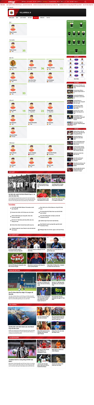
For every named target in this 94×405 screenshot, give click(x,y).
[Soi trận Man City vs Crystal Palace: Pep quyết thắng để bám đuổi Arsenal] (76, 118)
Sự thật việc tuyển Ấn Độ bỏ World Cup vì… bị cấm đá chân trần (21, 4)
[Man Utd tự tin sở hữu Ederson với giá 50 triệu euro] (52, 208)
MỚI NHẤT (24, 1)
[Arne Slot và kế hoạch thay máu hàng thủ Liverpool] (76, 159)
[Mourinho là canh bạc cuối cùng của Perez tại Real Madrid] (36, 260)
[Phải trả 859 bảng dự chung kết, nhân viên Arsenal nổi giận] (24, 216)
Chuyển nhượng (52, 1)
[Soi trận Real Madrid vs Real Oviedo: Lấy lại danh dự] (76, 97)
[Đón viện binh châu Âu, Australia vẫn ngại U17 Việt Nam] (58, 294)
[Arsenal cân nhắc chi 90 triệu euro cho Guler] (24, 212)
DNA (68, 1)
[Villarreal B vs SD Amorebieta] (76, 71)
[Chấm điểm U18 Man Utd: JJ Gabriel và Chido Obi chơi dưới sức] (55, 260)
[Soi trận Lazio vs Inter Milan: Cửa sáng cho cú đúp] (76, 112)
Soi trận (72, 1)
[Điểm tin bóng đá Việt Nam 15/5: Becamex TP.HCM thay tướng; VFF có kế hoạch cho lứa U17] (44, 294)
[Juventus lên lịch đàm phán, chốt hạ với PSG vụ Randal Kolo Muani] (44, 361)
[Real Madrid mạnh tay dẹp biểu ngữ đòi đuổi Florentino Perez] (52, 225)
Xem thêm (76, 79)
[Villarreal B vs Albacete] (76, 67)
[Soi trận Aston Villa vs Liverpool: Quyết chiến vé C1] (76, 92)
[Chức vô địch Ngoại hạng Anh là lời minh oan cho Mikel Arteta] (76, 143)
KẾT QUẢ (34, 1)
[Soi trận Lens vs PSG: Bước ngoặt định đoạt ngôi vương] (76, 107)
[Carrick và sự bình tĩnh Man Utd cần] (76, 154)
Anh (58, 1)
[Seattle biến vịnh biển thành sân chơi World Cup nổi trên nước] (22, 321)
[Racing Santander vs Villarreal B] (76, 59)
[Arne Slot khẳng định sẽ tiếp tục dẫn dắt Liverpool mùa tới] (52, 216)
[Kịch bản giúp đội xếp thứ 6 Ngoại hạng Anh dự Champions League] (76, 170)
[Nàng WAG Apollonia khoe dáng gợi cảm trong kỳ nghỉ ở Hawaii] (44, 328)
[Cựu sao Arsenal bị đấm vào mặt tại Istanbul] (44, 314)
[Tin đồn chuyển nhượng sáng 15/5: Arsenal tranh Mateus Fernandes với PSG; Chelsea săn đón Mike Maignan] (76, 148)
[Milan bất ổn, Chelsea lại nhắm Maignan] (58, 347)
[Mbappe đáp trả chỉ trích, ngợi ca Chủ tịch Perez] (52, 229)
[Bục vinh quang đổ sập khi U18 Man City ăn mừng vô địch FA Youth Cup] (58, 314)
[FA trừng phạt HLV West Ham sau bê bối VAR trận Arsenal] (52, 212)
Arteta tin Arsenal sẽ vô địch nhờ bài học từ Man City (49, 4)
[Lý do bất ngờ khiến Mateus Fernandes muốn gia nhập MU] (24, 208)
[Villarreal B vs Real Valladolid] (76, 63)
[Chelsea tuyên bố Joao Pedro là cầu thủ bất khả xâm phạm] (24, 229)
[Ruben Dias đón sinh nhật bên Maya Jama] (58, 328)
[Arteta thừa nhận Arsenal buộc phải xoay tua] (24, 225)
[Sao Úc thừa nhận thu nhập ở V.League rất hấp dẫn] (58, 195)
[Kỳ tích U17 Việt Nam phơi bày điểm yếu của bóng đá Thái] (24, 220)
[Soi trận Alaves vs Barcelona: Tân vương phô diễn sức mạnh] (76, 102)
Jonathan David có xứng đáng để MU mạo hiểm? (73, 4)
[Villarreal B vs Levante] (76, 75)
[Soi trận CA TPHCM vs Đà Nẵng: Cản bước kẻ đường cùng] (44, 279)
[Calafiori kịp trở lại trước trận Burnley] (52, 221)
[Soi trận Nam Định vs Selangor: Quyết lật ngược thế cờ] (76, 124)
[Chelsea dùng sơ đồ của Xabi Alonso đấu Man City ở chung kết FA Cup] (76, 133)
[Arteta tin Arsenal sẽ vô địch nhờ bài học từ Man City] (44, 181)
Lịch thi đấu (29, 1)
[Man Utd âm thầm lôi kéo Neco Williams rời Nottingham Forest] (44, 347)
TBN (62, 1)
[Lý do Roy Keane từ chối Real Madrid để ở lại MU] (44, 195)
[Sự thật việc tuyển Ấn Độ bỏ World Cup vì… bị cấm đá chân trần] (22, 188)
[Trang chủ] (10, 7)
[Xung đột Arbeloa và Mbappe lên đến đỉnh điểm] (36, 244)
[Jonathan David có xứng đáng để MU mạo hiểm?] (58, 181)
